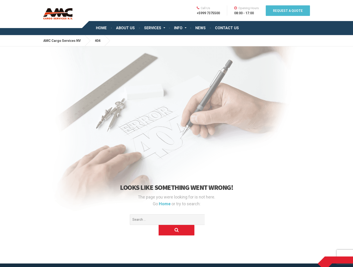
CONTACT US (227, 28)
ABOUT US (125, 28)
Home (165, 203)
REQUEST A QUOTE (288, 11)
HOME (101, 28)
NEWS (200, 28)
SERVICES (152, 28)
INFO (178, 28)
